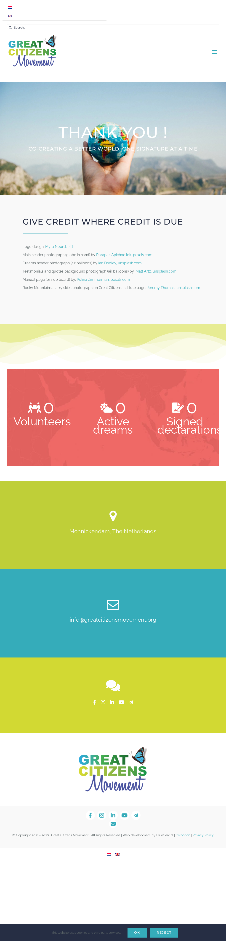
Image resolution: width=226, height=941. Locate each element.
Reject (164, 932)
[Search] (10, 27)
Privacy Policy (203, 835)
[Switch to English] (117, 854)
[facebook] (94, 702)
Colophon (183, 835)
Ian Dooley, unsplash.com (120, 263)
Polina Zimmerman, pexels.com (103, 279)
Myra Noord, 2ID (59, 246)
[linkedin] (112, 702)
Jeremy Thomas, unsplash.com (173, 288)
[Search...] (113, 27)
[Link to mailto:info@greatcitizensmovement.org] (113, 824)
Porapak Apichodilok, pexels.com (124, 255)
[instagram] (103, 702)
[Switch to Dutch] (54, 8)
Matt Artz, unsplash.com (156, 271)
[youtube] (121, 702)
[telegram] (131, 702)
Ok (137, 932)
